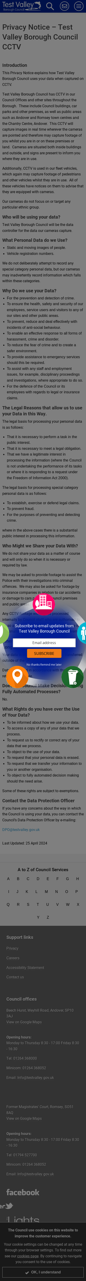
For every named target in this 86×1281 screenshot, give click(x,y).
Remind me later (51, 665)
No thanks (33, 665)
